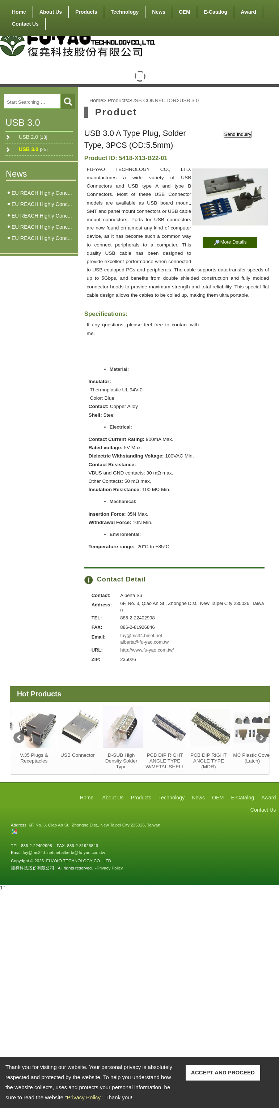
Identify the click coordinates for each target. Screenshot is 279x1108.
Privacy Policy (84, 1097)
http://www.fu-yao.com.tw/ (147, 650)
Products (86, 10)
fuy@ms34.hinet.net (141, 635)
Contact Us (25, 24)
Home (19, 12)
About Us (50, 10)
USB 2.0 (33, 137)
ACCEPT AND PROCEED (223, 1072)
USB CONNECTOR (153, 100)
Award (248, 12)
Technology (125, 12)
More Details (233, 242)
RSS (258, 36)
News (158, 12)
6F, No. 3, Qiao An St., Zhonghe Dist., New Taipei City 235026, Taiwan (94, 825)
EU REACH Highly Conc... (42, 193)
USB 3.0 (33, 149)
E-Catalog (215, 12)
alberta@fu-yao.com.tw (144, 642)
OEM (184, 12)
